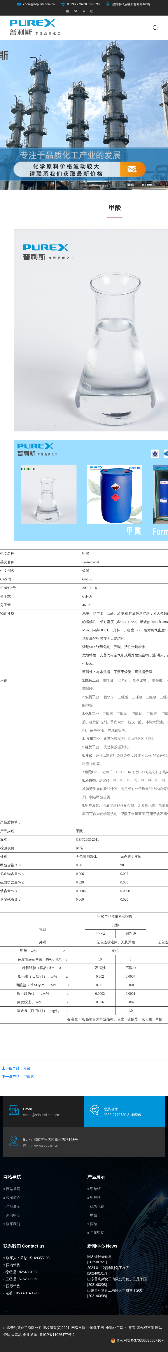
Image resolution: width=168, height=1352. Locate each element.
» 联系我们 (11, 1224)
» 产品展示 (11, 1206)
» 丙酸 (92, 1224)
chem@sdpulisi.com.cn (39, 4)
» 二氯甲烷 (95, 1233)
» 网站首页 (11, 1189)
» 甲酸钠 (94, 1197)
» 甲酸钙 (94, 1189)
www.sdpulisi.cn (45, 1145)
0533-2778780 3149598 (83, 4)
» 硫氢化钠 (95, 1206)
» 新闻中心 (11, 1215)
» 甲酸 (92, 1215)
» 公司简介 (11, 1197)
